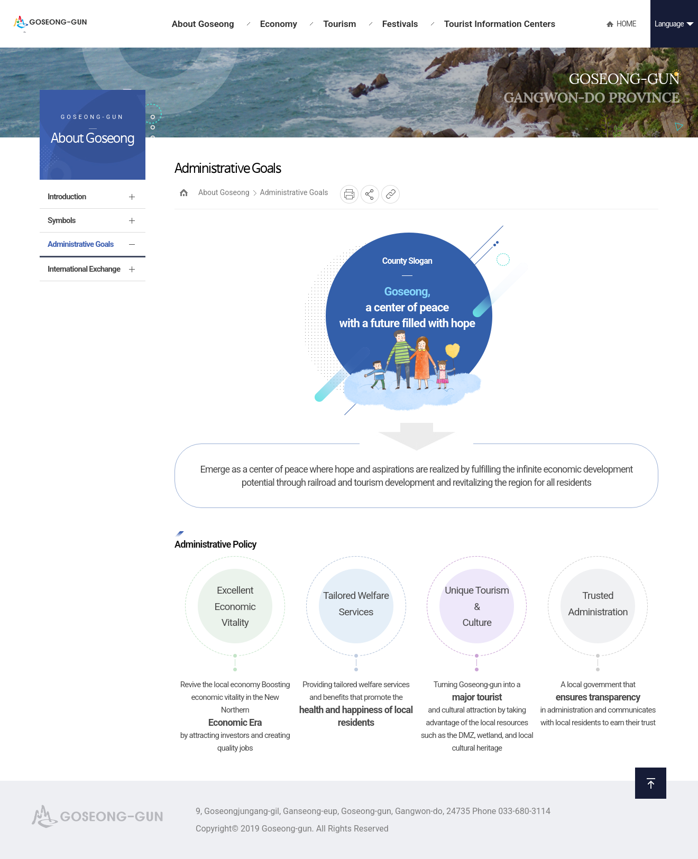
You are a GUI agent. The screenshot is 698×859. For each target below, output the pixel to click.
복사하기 (390, 194)
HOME (184, 192)
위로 (650, 783)
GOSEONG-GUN (50, 24)
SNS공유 (370, 194)
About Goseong (224, 192)
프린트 (349, 194)
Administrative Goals (294, 192)
